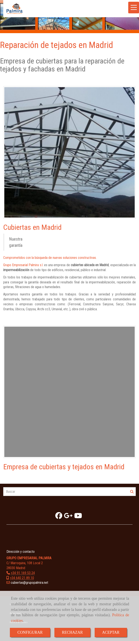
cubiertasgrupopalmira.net (29, 583)
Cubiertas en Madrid (32, 227)
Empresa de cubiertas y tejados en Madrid (63, 466)
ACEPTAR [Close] (111, 632)
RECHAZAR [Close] (72, 632)
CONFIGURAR (30, 632)
